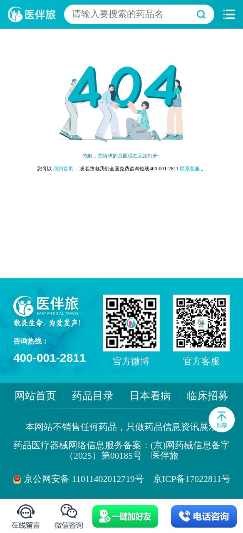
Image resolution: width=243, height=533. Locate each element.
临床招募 (207, 395)
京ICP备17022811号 (192, 479)
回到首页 (63, 169)
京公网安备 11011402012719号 (84, 479)
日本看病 (150, 395)
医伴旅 (165, 456)
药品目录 (93, 395)
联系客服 (190, 169)
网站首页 (35, 395)
